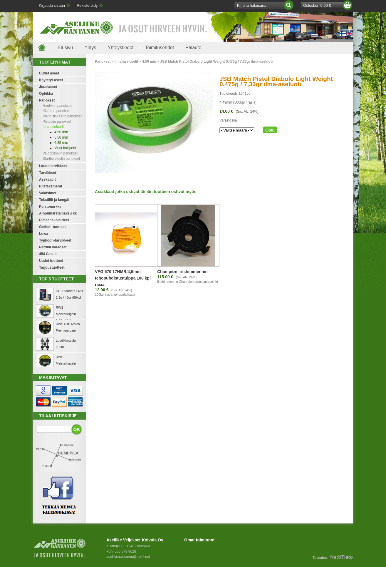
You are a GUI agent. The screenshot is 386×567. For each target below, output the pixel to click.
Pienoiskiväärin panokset (62, 116)
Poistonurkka (50, 206)
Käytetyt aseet (51, 80)
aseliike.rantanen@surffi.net (128, 557)
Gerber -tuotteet (52, 227)
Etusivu (65, 47)
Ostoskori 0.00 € (317, 5)
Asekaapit (47, 179)
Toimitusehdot (159, 47)
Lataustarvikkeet (53, 166)
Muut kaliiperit (65, 148)
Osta (270, 129)
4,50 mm (61, 132)
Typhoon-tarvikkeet (55, 240)
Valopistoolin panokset (60, 153)
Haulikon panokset (57, 106)
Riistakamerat (50, 186)
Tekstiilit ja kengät (54, 200)
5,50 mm (61, 137)
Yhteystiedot (120, 47)
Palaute (193, 47)
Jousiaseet (48, 87)
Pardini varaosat (52, 247)
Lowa (43, 234)
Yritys (90, 47)
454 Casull (47, 254)
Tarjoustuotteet (51, 267)
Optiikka (46, 94)
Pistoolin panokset (57, 121)
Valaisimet (47, 193)
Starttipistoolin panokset (61, 159)
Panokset (47, 100)
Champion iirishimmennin (182, 271)
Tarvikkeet (47, 173)
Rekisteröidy (87, 5)
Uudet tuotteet (51, 261)
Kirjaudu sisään (52, 5)
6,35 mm (61, 143)
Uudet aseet (49, 73)
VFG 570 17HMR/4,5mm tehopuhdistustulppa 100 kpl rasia (123, 278)
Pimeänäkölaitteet (54, 220)
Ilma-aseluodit (54, 127)
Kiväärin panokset (57, 111)
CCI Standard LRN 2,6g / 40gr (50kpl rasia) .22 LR (69, 297)
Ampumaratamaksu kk (58, 213)
